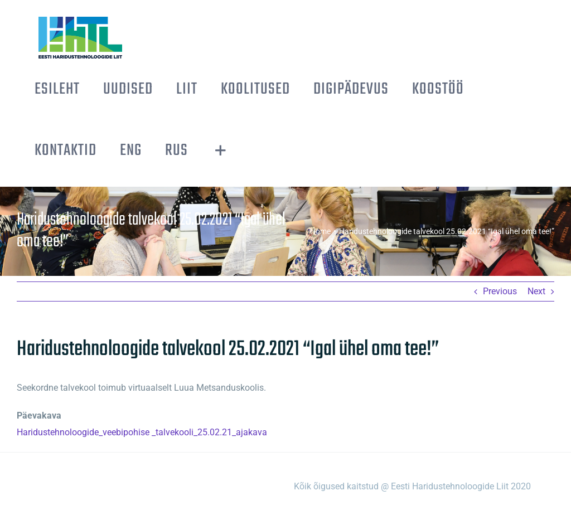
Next (536, 291)
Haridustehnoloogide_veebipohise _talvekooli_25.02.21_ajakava (142, 432)
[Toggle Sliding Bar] (220, 150)
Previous (500, 291)
